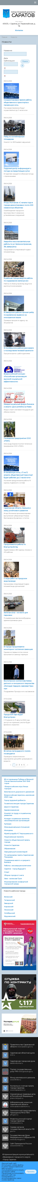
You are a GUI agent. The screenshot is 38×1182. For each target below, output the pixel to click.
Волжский (8, 897)
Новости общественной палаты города (17, 841)
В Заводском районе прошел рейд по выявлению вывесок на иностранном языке (19, 315)
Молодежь (8, 830)
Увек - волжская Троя (13, 879)
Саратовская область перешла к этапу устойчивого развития (17, 509)
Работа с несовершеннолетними (17, 866)
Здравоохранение (11, 810)
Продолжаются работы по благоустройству (15, 545)
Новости (14, 37)
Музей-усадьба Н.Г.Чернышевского (18, 834)
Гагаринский (9, 900)
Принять (30, 1172)
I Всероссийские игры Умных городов (16, 788)
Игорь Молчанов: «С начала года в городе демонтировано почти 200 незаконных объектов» (18, 205)
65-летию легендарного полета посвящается (17, 752)
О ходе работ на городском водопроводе (15, 580)
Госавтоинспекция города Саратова (19, 804)
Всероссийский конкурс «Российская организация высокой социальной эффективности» (15, 378)
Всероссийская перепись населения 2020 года (19, 796)
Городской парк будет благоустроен (13, 716)
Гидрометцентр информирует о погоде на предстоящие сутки (17, 170)
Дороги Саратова (11, 807)
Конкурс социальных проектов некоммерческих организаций (16, 820)
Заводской (8, 903)
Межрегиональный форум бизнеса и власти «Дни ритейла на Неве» (19, 405)
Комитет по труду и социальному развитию (17, 814)
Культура (7, 824)
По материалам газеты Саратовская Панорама (19, 856)
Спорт (6, 872)
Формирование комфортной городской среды (16, 883)
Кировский (8, 907)
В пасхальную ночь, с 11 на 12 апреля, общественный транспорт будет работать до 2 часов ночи (18, 475)
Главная (4, 37)
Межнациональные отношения (16, 827)
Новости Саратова (11, 845)
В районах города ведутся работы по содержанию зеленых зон (18, 279)
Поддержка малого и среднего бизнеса (17, 861)
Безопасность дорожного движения (19, 792)
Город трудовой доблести (14, 800)
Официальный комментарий (15, 852)
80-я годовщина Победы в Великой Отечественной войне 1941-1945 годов (18, 781)
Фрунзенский (9, 916)
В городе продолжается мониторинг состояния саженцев (18, 648)
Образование (9, 849)
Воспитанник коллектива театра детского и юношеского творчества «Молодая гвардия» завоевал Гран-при (19, 685)
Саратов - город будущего (15, 869)
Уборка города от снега (14, 875)
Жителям (19, 30)
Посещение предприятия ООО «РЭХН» (17, 439)
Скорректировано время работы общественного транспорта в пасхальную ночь (18, 102)
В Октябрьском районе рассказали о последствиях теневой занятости (19, 349)
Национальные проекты (14, 837)
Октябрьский (9, 913)
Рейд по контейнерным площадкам (14, 138)
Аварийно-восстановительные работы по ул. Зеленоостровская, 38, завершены (18, 244)
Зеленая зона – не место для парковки (16, 614)
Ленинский (8, 910)
